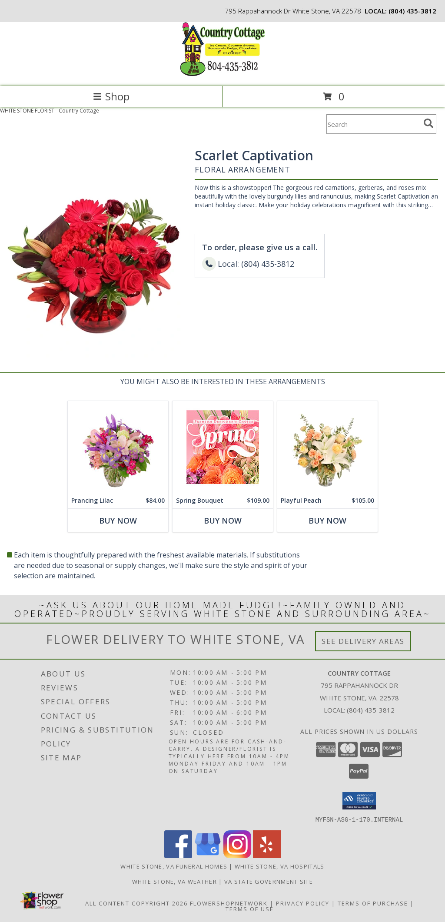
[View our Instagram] (237, 855)
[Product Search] (373, 124)
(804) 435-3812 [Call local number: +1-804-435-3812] (412, 11)
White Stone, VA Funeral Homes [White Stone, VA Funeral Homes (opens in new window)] (173, 866)
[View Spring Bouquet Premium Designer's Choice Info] (223, 447)
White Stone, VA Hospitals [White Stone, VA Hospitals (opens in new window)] (280, 866)
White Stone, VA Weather (174, 881)
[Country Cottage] (222, 74)
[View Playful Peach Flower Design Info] (327, 447)
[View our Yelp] (267, 855)
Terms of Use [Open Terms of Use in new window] (250, 908)
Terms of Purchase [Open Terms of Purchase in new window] (373, 903)
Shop (111, 96)
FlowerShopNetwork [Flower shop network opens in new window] (229, 903)
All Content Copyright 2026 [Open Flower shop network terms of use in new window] (136, 903)
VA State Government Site (268, 881)
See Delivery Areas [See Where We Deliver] (363, 641)
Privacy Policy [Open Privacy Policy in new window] (302, 903)
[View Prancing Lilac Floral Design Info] (118, 447)
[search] (428, 123)
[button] (359, 800)
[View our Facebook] (178, 855)
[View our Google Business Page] (208, 855)
